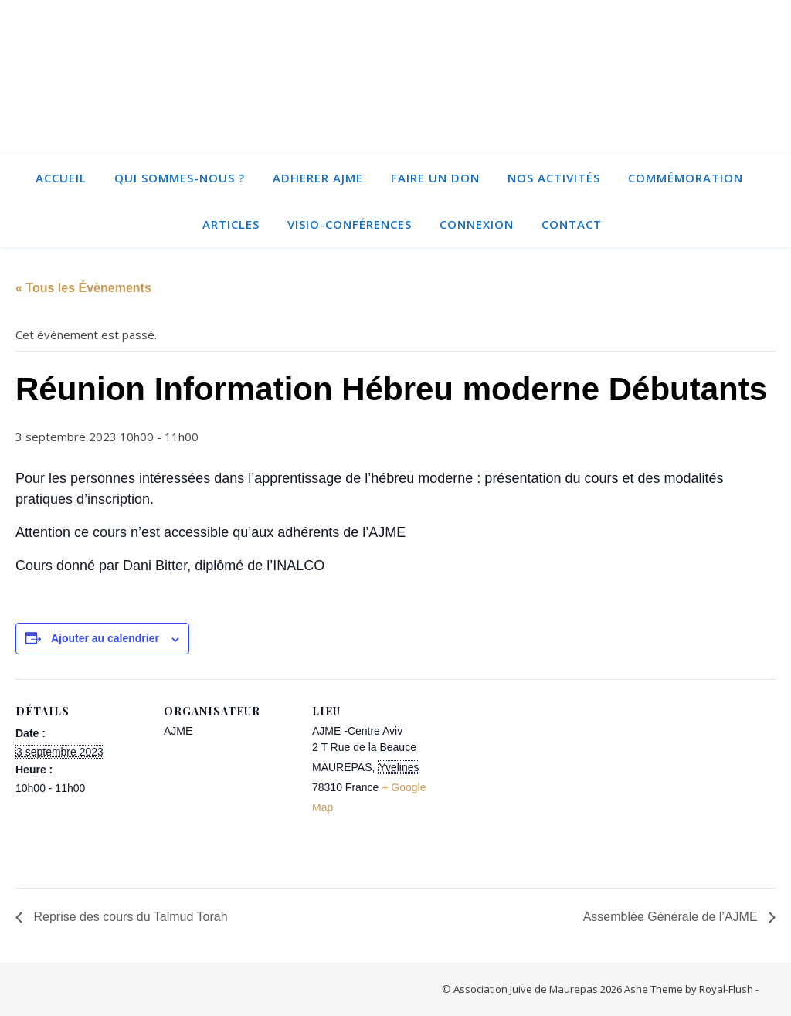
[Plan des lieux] (541, 785)
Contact (571, 224)
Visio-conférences (349, 224)
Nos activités (554, 177)
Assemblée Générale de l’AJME (672, 916)
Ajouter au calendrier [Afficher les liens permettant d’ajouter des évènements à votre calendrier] (105, 638)
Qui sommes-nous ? (179, 177)
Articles (231, 224)
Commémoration (685, 177)
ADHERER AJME (318, 177)
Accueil (61, 177)
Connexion (477, 224)
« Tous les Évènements (83, 287)
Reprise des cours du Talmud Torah (129, 916)
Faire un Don (435, 177)
